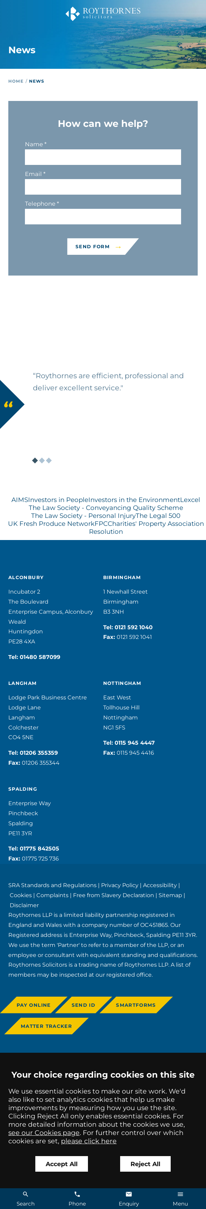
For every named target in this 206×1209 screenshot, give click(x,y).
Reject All (145, 1164)
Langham (22, 683)
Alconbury (26, 577)
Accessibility (160, 885)
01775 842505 (39, 848)
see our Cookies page (44, 1132)
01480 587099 (40, 657)
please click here (89, 1141)
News (37, 81)
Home (16, 81)
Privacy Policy (119, 885)
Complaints (52, 895)
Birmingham (122, 577)
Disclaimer (24, 905)
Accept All (62, 1164)
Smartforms (136, 1005)
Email (33, 173)
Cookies (21, 895)
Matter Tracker (46, 1026)
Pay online (34, 1005)
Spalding (22, 789)
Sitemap (170, 895)
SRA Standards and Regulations (52, 885)
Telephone (40, 203)
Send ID (84, 1005)
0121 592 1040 (134, 627)
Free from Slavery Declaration (113, 895)
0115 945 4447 (135, 743)
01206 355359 (39, 753)
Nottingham (122, 683)
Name (34, 144)
